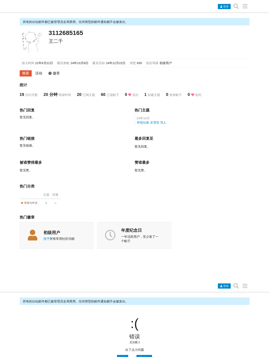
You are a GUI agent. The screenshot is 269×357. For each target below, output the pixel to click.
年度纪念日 (131, 230)
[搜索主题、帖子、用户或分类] (236, 6)
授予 (46, 238)
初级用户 (51, 232)
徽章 (54, 73)
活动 (38, 73)
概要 (25, 73)
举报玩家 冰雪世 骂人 (151, 122)
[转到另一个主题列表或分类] (245, 6)
